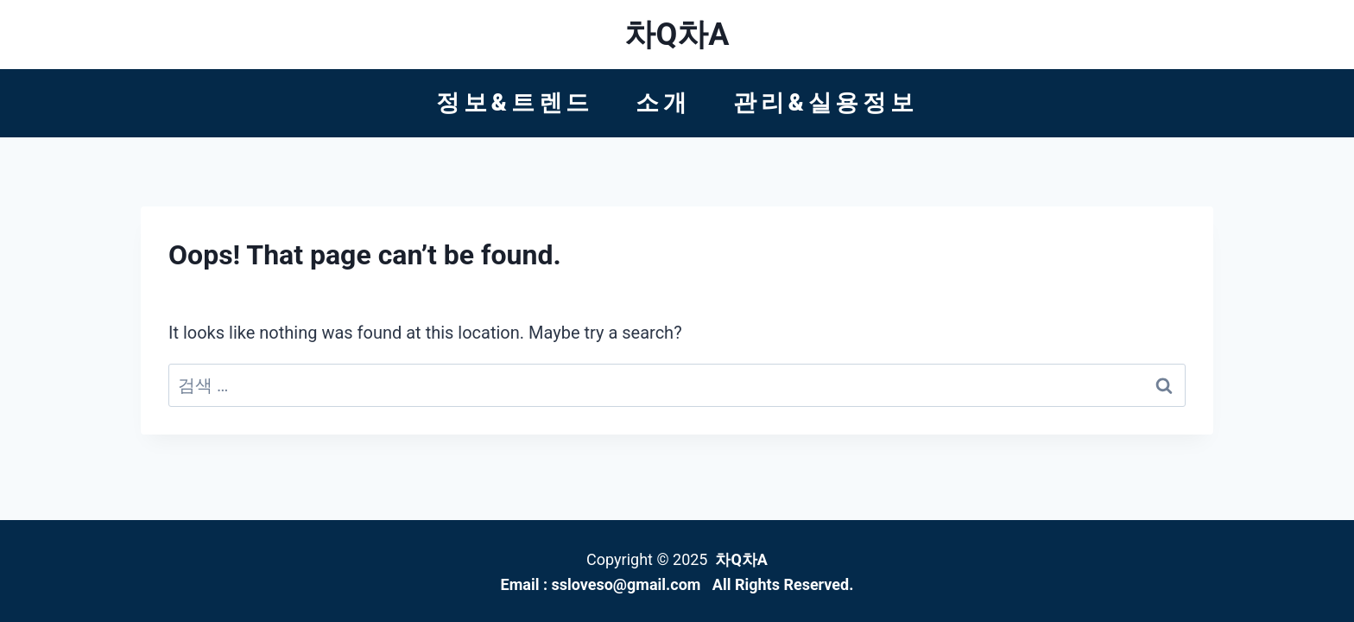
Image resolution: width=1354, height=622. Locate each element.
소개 (663, 103)
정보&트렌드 (514, 103)
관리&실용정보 (825, 103)
